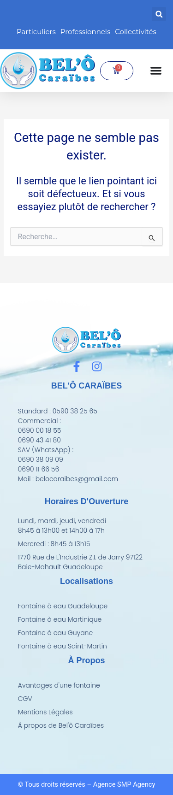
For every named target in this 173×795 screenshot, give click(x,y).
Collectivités (135, 31)
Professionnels (85, 31)
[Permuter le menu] (156, 71)
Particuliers (36, 31)
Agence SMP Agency (124, 784)
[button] (159, 14)
